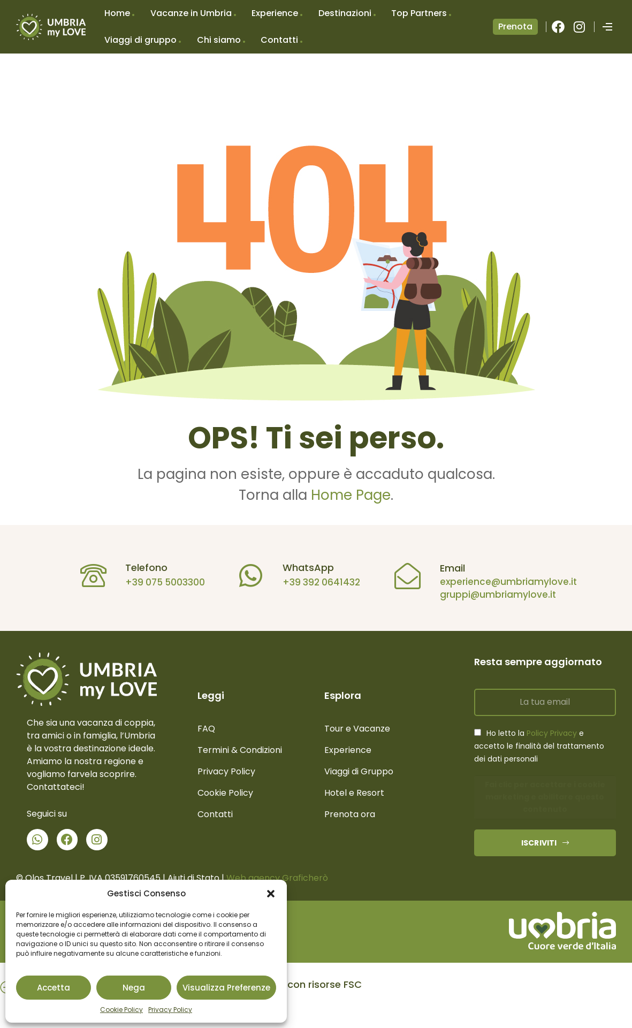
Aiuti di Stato (193, 878)
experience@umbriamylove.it (503, 581)
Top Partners (419, 13)
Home (117, 13)
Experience (275, 13)
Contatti (279, 40)
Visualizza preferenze (226, 987)
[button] (270, 893)
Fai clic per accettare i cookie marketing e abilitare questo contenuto (545, 796)
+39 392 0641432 (316, 582)
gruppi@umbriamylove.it (493, 594)
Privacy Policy (170, 1009)
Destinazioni (344, 13)
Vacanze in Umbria (191, 13)
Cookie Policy (121, 1009)
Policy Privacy (552, 733)
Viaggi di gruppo (140, 40)
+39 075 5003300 (160, 582)
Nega (134, 987)
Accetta (53, 987)
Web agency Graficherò (277, 878)
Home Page (351, 495)
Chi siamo (219, 40)
